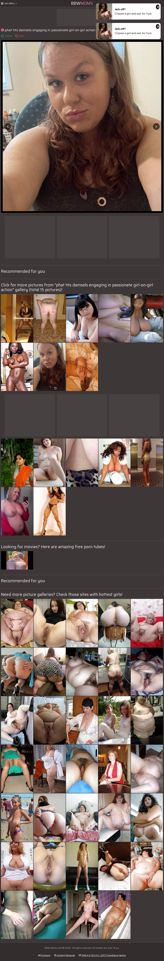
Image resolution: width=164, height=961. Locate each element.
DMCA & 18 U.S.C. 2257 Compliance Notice (102, 955)
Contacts (44, 955)
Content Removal (64, 955)
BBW (82, 3)
